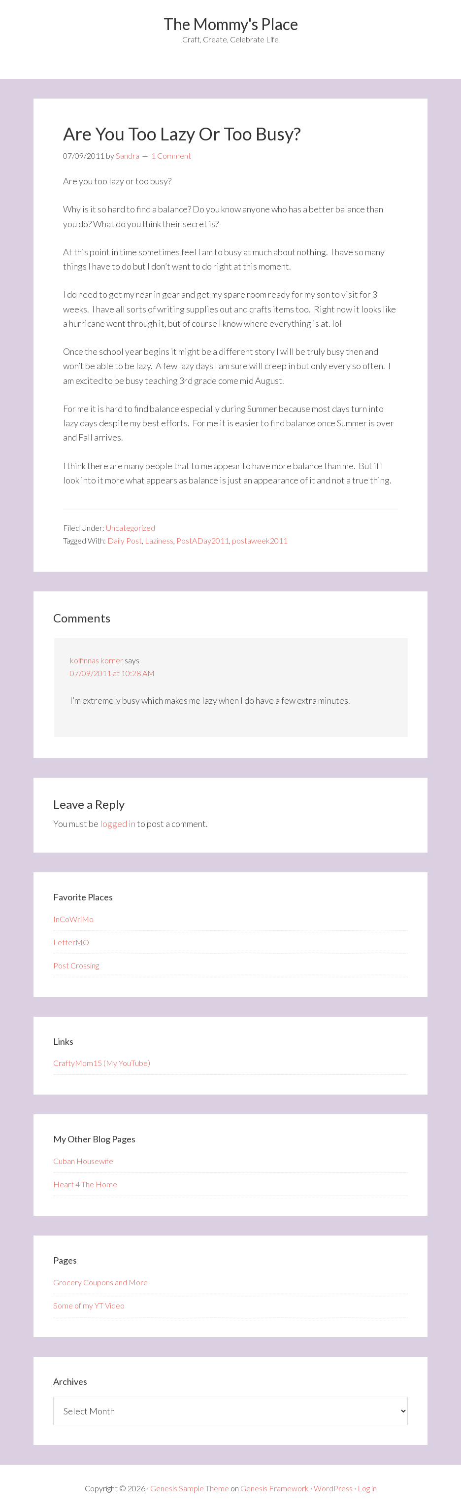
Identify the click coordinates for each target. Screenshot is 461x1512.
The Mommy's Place (231, 24)
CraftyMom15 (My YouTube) (101, 1062)
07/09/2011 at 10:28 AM (112, 673)
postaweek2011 (260, 540)
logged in (117, 823)
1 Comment (171, 155)
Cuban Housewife (83, 1161)
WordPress (333, 1488)
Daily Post (124, 540)
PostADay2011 (202, 540)
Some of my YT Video (89, 1305)
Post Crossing (76, 965)
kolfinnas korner (96, 660)
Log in (367, 1488)
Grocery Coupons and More (100, 1282)
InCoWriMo (73, 919)
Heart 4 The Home (85, 1184)
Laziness (159, 540)
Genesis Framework (274, 1488)
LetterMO (71, 942)
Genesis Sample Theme (189, 1488)
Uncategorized (130, 527)
